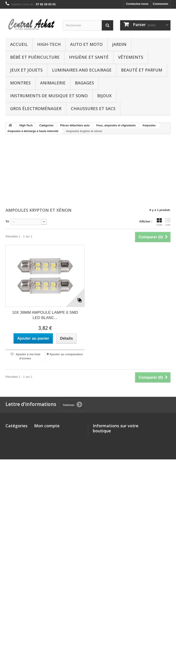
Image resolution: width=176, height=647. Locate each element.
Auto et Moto (86, 44)
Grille (159, 222)
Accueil (19, 44)
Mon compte (47, 425)
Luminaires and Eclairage (82, 70)
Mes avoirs (42, 439)
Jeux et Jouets (26, 70)
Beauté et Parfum (141, 70)
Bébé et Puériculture (35, 57)
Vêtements (130, 57)
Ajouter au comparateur (66, 354)
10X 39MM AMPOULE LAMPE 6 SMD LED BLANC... (45, 315)
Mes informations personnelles (56, 451)
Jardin (119, 44)
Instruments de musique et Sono (49, 95)
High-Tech (49, 44)
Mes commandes (46, 433)
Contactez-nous (137, 4)
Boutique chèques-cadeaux (12, 614)
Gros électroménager (35, 108)
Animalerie (53, 83)
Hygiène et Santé (89, 57)
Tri (7, 221)
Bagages (84, 83)
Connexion (160, 4)
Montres (20, 83)
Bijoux (104, 95)
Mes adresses (44, 445)
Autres (10, 561)
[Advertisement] (88, 171)
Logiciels (12, 587)
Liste (167, 222)
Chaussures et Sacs (93, 108)
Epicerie (11, 603)
